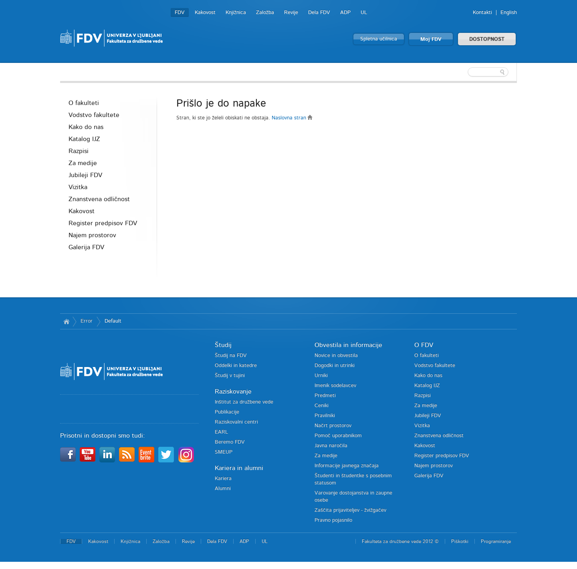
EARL (221, 432)
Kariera (223, 478)
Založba (265, 12)
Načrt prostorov (333, 425)
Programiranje (496, 541)
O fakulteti (84, 103)
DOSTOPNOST (486, 39)
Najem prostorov (92, 235)
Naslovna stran (292, 118)
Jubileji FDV (85, 175)
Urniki (321, 375)
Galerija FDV (86, 247)
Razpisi (79, 151)
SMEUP (223, 452)
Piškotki (459, 541)
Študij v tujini (230, 375)
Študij (223, 345)
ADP (345, 12)
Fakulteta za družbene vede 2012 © (400, 541)
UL (364, 12)
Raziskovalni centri (236, 422)
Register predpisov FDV (103, 223)
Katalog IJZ (84, 139)
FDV (180, 12)
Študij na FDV (231, 355)
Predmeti (325, 395)
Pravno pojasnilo (333, 520)
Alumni (223, 488)
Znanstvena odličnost (99, 199)
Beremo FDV (230, 442)
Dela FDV (319, 12)
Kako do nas (86, 127)
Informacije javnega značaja (347, 465)
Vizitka (78, 187)
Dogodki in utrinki (335, 365)
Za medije (83, 163)
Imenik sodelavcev (335, 385)
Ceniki (322, 405)
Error (87, 321)
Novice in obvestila (336, 355)
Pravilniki (325, 415)
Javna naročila (331, 445)
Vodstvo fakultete (94, 115)
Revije (291, 12)
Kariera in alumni (239, 468)
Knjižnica (236, 12)
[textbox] (464, 72)
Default (113, 321)
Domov (66, 321)
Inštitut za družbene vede (244, 402)
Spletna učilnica (378, 39)
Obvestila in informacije (348, 345)
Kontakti (482, 12)
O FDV (423, 345)
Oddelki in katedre (236, 365)
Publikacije (227, 412)
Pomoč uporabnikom (338, 435)
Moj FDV (431, 39)
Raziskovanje (233, 391)
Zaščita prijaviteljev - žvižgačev (350, 510)
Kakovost (205, 12)
